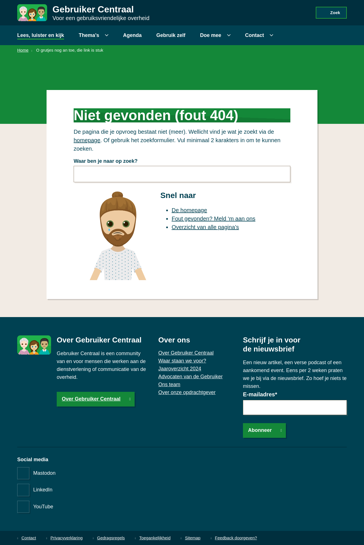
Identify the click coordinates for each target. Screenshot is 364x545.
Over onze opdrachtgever (187, 392)
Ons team (169, 384)
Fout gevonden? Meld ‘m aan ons (213, 218)
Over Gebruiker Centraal (91, 399)
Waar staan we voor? (182, 361)
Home (22, 50)
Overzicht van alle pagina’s (205, 227)
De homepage (189, 210)
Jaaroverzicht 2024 (179, 369)
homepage (87, 140)
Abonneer (260, 430)
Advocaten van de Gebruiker (190, 376)
